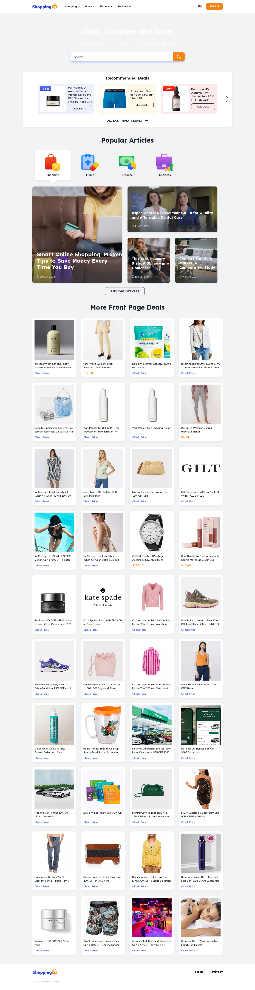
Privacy (217, 971)
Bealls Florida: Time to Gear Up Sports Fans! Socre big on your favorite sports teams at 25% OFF (101, 750)
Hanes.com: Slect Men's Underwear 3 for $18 (141, 94)
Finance (106, 6)
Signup (214, 6)
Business (124, 6)
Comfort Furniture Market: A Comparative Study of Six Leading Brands (197, 263)
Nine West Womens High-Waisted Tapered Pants (98, 365)
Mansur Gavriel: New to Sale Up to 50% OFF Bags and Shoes (101, 686)
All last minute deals (127, 120)
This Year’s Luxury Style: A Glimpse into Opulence (150, 263)
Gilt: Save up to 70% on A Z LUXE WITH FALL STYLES (200, 493)
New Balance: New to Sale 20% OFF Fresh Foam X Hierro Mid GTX (200, 622)
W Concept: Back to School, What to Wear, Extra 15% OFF (101, 558)
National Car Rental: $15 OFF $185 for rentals (198, 750)
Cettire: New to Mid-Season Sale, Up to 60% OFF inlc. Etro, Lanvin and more (151, 686)
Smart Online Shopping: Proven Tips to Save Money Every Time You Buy (79, 260)
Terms (199, 971)
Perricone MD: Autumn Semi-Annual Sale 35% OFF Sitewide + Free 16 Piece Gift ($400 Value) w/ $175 (80, 94)
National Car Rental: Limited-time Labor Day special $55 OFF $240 (151, 750)
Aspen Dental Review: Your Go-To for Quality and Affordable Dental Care (172, 215)
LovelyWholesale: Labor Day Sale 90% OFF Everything (200, 814)
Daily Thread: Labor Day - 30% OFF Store (199, 686)
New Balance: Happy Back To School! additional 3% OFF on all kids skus (53, 686)
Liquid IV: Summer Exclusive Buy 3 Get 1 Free (151, 365)
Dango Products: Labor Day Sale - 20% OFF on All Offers (103, 878)
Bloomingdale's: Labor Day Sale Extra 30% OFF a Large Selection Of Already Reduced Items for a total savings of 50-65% (151, 879)
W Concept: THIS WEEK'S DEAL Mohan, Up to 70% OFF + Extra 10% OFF (53, 558)
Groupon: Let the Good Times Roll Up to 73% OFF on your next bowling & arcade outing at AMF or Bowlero (151, 943)
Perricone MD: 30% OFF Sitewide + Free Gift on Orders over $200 (53, 622)
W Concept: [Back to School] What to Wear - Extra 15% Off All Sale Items (53, 494)
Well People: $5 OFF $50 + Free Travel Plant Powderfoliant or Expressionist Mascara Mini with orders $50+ (101, 430)
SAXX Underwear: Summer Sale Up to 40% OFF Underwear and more (101, 943)
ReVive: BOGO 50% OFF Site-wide (52, 943)
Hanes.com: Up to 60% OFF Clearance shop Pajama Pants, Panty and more (52, 879)
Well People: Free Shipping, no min (151, 427)
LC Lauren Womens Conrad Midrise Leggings (196, 429)
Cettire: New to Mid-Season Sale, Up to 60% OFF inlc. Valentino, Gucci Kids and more (151, 622)
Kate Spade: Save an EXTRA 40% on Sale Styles (103, 622)
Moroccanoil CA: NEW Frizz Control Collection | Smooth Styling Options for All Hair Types (54, 750)
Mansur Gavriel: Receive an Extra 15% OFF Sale (151, 493)
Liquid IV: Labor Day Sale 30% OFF (103, 812)
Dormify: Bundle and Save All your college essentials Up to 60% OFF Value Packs (54, 430)
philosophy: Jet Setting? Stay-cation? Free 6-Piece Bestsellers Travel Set (53, 365)
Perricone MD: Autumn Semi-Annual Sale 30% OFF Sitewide (202, 94)
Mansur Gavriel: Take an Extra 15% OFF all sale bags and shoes (151, 814)
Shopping (72, 6)
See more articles (124, 291)
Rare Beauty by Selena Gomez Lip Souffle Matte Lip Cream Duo (200, 558)
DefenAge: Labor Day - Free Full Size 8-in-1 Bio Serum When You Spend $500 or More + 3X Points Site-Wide (200, 879)
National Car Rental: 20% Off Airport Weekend (51, 814)
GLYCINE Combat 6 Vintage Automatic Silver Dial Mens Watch (148, 558)
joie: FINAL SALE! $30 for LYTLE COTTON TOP (101, 493)
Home (90, 6)
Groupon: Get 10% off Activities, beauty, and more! (200, 943)
